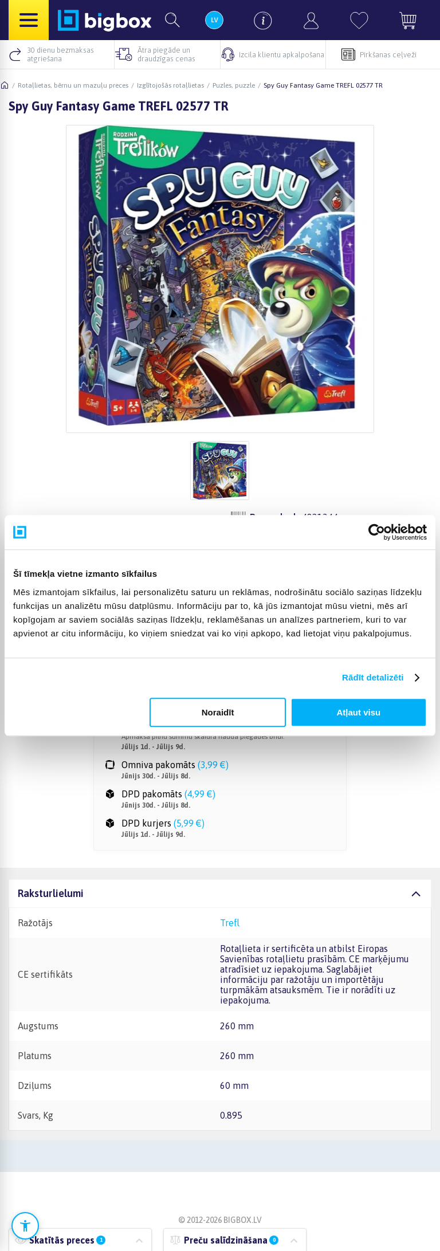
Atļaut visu (359, 712)
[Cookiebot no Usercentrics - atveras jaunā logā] (377, 532)
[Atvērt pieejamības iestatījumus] (25, 1226)
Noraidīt (218, 712)
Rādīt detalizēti (372, 677)
